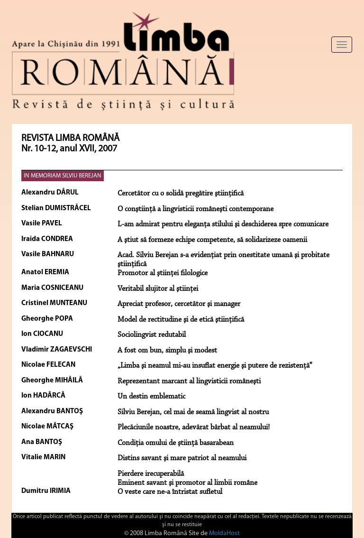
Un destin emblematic (151, 396)
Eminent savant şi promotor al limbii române (187, 483)
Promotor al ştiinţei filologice (163, 273)
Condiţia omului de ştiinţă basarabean (176, 443)
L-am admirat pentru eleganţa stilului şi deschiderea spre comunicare (223, 224)
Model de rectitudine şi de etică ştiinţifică (181, 320)
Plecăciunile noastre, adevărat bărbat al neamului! (194, 427)
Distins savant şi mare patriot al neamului (182, 458)
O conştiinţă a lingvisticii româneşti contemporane (195, 209)
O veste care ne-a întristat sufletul (170, 492)
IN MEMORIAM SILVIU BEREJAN (62, 176)
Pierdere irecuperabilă (151, 474)
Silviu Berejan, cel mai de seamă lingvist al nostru (193, 412)
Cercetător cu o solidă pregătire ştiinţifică (181, 193)
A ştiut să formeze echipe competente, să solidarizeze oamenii (212, 240)
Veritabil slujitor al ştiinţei (158, 289)
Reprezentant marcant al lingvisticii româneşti (189, 381)
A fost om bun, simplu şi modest (167, 350)
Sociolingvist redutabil (152, 335)
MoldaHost (224, 533)
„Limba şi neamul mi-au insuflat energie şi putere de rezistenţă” (215, 366)
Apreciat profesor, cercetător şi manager (179, 304)
